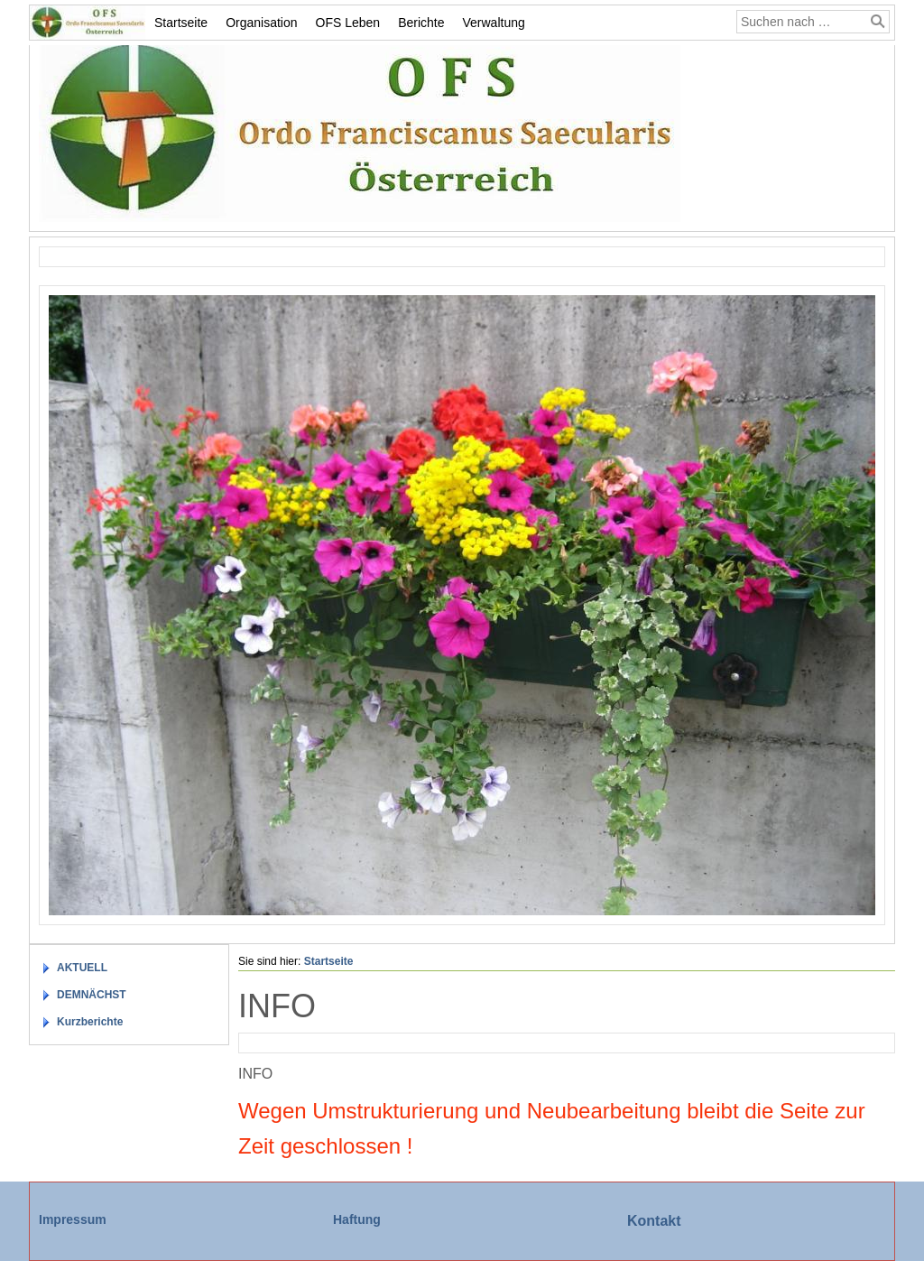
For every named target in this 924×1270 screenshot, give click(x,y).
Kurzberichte (90, 1021)
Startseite (181, 22)
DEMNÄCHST (91, 994)
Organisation (261, 22)
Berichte (421, 22)
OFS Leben (348, 22)
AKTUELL (82, 967)
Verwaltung (494, 22)
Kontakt (654, 1220)
